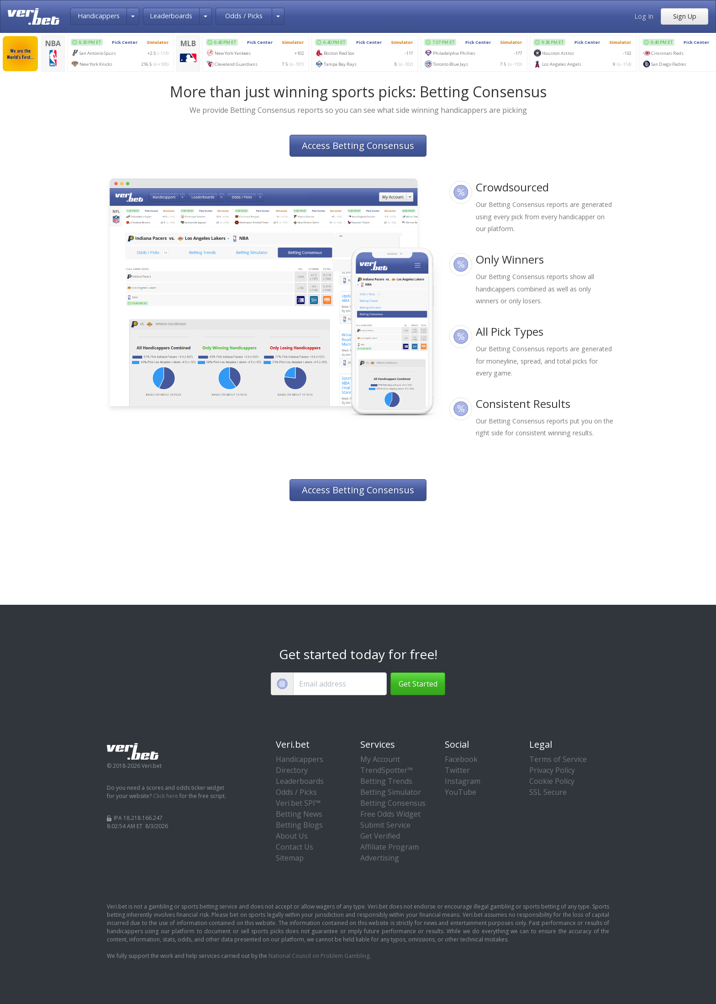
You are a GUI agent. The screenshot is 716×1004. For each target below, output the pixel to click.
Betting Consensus (393, 803)
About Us (292, 836)
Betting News (299, 814)
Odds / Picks (244, 15)
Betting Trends (386, 781)
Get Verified (380, 836)
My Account (380, 759)
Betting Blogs (299, 825)
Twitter (457, 770)
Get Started (418, 684)
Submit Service (385, 825)
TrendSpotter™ (386, 770)
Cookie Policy (551, 781)
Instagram (462, 781)
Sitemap (290, 858)
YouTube (460, 792)
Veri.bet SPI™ (298, 803)
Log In (643, 16)
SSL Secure (548, 792)
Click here (165, 796)
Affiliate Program (389, 847)
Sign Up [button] (684, 16)
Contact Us (294, 847)
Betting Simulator (390, 792)
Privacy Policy (552, 770)
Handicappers (99, 15)
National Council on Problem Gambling (318, 956)
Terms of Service (558, 759)
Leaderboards (171, 15)
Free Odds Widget (390, 814)
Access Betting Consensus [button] (358, 145)
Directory (292, 770)
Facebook (461, 759)
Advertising (379, 858)
